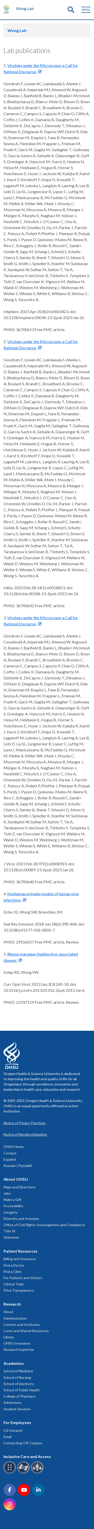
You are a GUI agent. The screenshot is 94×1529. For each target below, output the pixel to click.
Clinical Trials (14, 1284)
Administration (15, 1318)
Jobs (7, 1193)
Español (10, 1159)
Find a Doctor (14, 1265)
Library (9, 1337)
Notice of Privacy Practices (25, 1123)
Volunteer (11, 1237)
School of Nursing (17, 1377)
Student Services (17, 1409)
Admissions (13, 1402)
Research (12, 1304)
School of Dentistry (19, 1384)
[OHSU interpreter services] (38, 1473)
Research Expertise (19, 1349)
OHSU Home (14, 1146)
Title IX (9, 1231)
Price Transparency (19, 1290)
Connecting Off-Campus (23, 1443)
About (9, 1312)
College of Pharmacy (20, 1396)
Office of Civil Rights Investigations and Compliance (44, 1225)
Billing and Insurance (20, 1259)
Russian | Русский (18, 1165)
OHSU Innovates (17, 1343)
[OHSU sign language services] (24, 1473)
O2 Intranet (13, 1430)
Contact (10, 1153)
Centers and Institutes (22, 1324)
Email (8, 1437)
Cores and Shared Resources (26, 1331)
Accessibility (13, 1206)
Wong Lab (25, 8)
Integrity (11, 1212)
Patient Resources (21, 1251)
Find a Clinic (13, 1271)
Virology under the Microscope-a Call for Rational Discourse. (41, 68)
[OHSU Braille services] (10, 1473)
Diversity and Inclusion (21, 1218)
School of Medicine (18, 1371)
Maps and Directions (20, 1187)
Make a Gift (13, 1199)
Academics (14, 1363)
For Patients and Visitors (23, 1278)
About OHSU (16, 1179)
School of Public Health (22, 1390)
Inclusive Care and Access (27, 1456)
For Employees (17, 1422)
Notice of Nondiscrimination (25, 1134)
